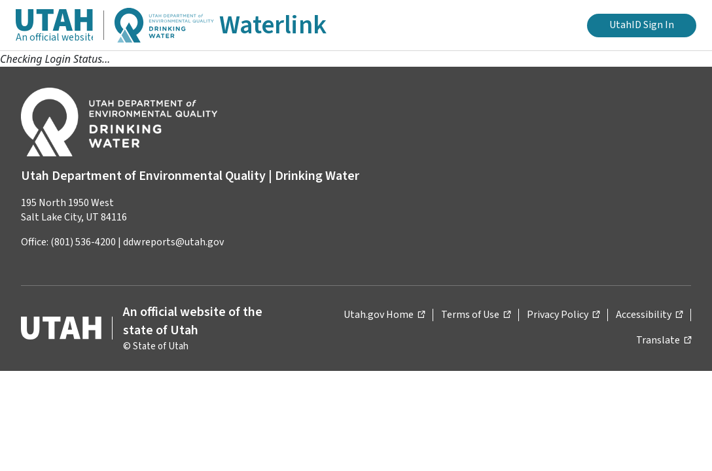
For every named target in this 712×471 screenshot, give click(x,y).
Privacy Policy (563, 314)
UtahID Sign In (641, 25)
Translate (663, 339)
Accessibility (649, 314)
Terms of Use (475, 314)
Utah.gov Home (384, 314)
